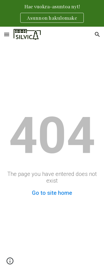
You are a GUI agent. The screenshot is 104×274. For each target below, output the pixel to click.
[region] (52, 13)
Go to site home (52, 193)
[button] (6, 34)
